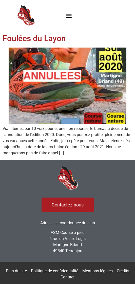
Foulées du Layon (34, 38)
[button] (68, 15)
